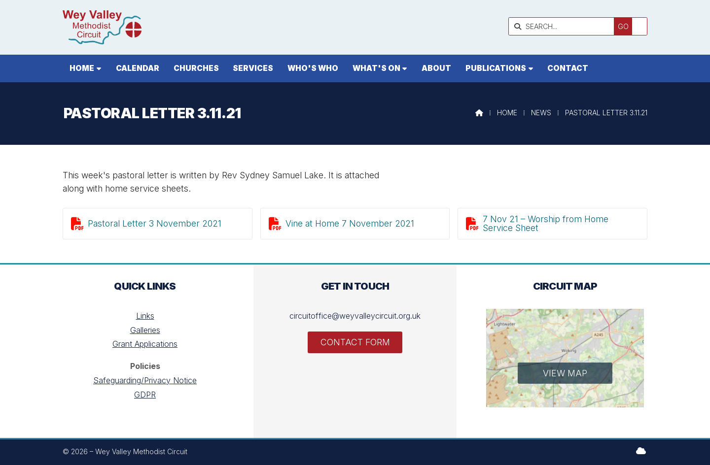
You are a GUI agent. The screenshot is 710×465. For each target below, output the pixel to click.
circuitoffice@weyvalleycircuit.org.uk (355, 316)
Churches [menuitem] (196, 68)
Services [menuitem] (253, 68)
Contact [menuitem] (567, 68)
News (541, 112)
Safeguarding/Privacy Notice (145, 380)
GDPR (145, 394)
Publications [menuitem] (495, 68)
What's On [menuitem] (376, 68)
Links (145, 316)
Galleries (145, 330)
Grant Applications (145, 344)
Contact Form (355, 342)
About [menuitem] (436, 68)
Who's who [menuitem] (312, 68)
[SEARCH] (579, 26)
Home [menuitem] (82, 68)
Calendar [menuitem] (137, 68)
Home (507, 112)
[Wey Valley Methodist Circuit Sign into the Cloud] (641, 451)
